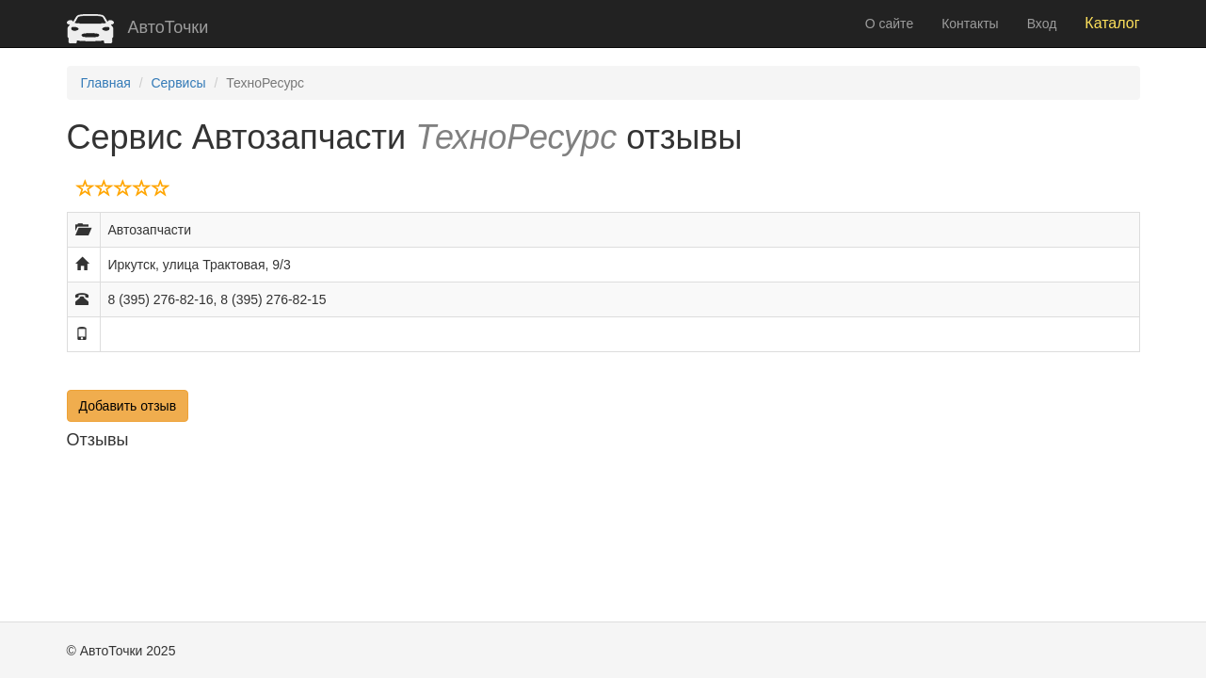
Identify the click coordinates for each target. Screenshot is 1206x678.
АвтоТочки (138, 27)
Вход (1042, 23)
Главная (106, 82)
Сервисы (178, 82)
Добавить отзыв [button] (128, 405)
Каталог (1112, 23)
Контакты (969, 23)
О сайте (889, 23)
